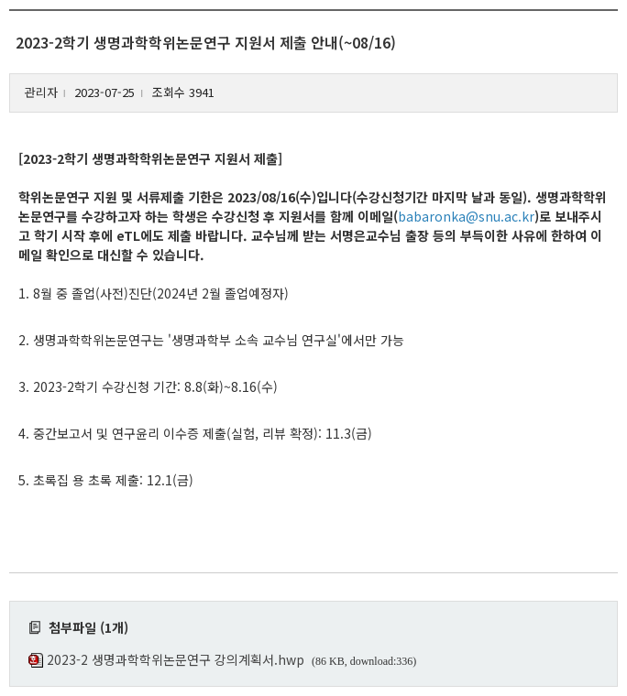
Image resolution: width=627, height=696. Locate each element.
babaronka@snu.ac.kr (466, 216)
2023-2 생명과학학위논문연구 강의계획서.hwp (175, 659)
